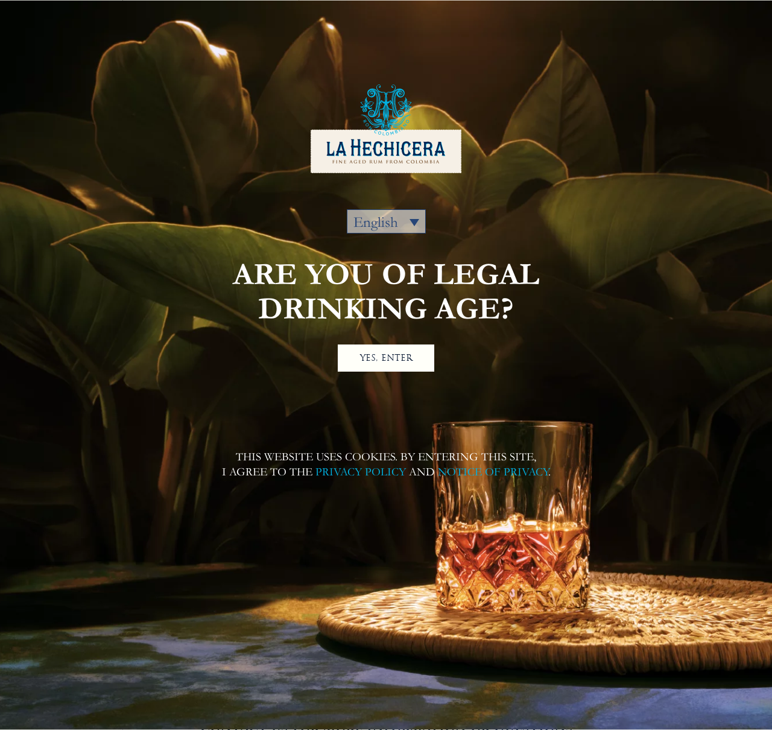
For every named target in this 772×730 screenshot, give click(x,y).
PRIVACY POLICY (360, 472)
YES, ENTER (386, 357)
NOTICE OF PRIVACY (493, 472)
